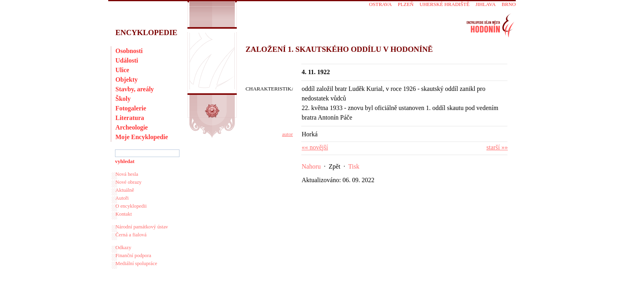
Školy (123, 98)
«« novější (315, 147)
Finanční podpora (133, 255)
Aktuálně (124, 190)
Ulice (122, 70)
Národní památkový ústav (141, 227)
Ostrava (380, 4)
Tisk (353, 166)
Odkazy (123, 247)
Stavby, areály (134, 89)
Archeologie (131, 127)
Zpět (334, 166)
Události (126, 60)
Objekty (126, 79)
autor (287, 134)
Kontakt (123, 214)
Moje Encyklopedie (141, 137)
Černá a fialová (130, 235)
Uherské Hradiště (444, 4)
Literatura (129, 117)
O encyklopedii (131, 206)
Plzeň (405, 4)
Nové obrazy (128, 182)
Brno (508, 4)
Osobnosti (128, 50)
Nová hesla (126, 174)
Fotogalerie (130, 108)
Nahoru (311, 166)
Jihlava (486, 4)
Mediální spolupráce (136, 263)
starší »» (497, 147)
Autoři (122, 198)
